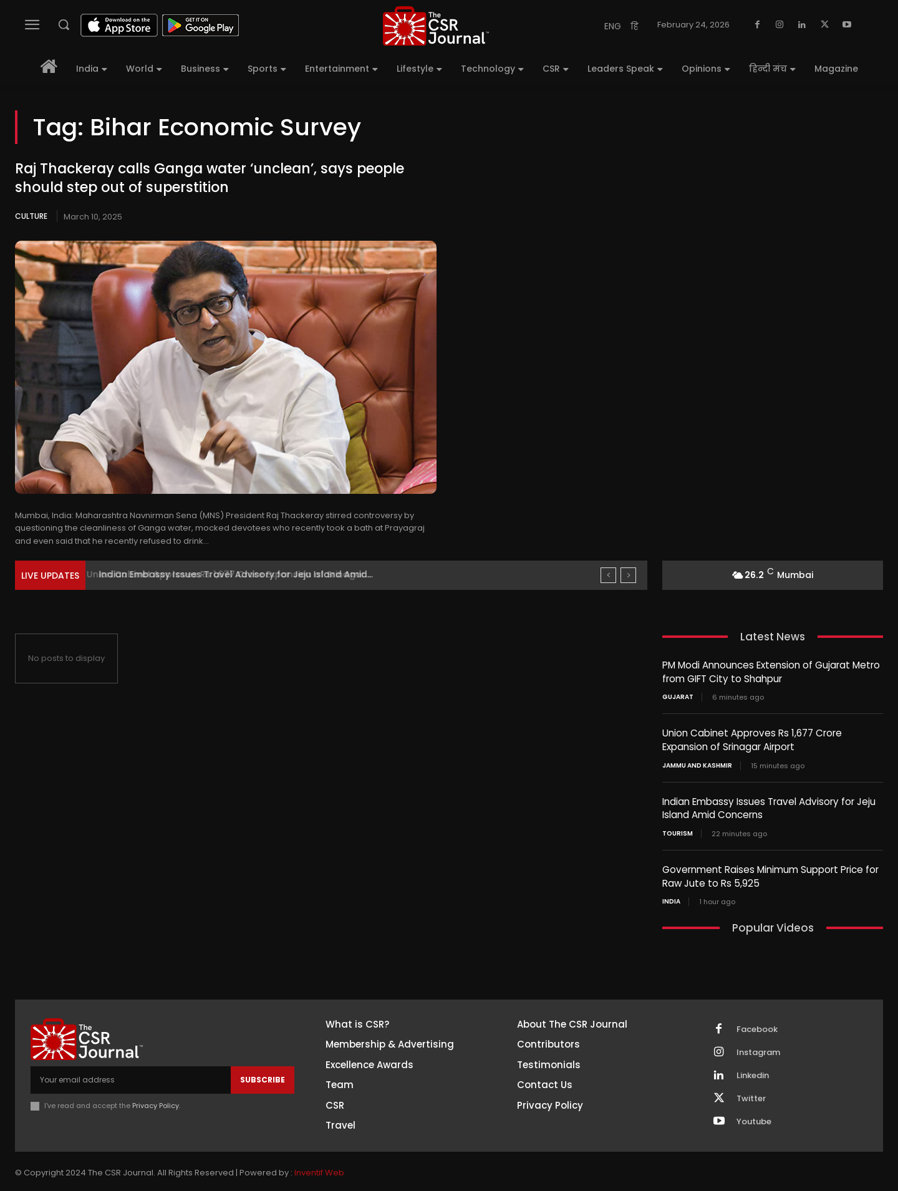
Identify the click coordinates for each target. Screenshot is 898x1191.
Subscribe (262, 1076)
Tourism (677, 831)
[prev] (608, 575)
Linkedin (752, 1072)
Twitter (751, 1095)
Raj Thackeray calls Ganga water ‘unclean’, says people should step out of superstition (209, 178)
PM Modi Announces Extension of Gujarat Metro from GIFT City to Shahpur (771, 671)
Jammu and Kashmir (697, 763)
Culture (31, 216)
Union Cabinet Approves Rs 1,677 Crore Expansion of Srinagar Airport (751, 739)
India (671, 898)
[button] (64, 24)
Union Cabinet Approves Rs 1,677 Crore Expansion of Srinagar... (237, 574)
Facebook (757, 1025)
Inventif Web (319, 1169)
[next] (628, 575)
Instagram (758, 1048)
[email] (131, 1077)
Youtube (753, 1118)
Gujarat (677, 696)
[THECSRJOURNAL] (436, 26)
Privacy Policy (155, 1102)
